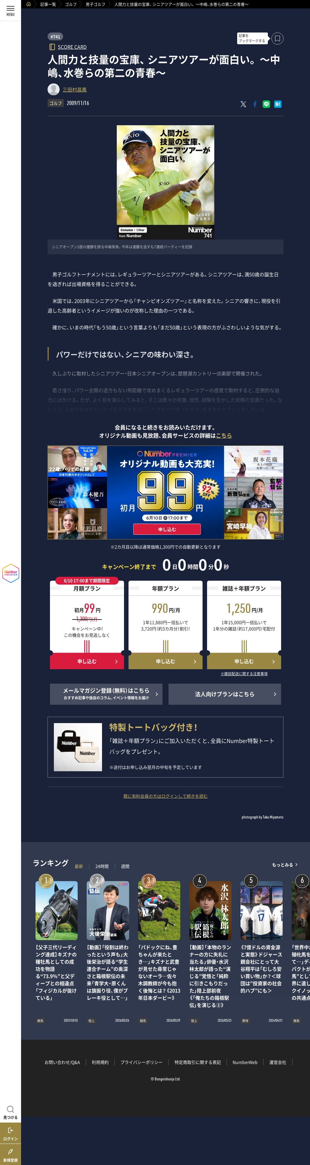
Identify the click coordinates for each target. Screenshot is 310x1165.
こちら (224, 435)
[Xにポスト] (243, 104)
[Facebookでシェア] (254, 104)
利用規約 (100, 1062)
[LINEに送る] (266, 104)
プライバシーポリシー (141, 1062)
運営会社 (277, 1062)
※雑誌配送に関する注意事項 (244, 674)
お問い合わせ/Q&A (62, 1062)
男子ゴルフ (95, 4)
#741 (55, 36)
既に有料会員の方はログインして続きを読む (165, 796)
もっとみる (282, 864)
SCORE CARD (72, 46)
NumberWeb (245, 1062)
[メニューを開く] (10, 10)
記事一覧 (48, 4)
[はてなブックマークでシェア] (277, 104)
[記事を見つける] (10, 1111)
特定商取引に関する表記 (198, 1062)
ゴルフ (71, 4)
